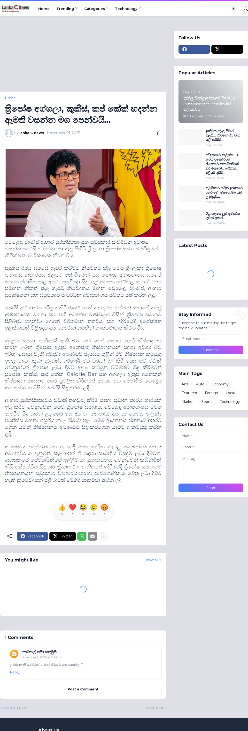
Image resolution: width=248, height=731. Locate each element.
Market (188, 402)
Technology (126, 8)
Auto (200, 384)
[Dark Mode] (235, 9)
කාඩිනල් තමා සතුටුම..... (42, 652)
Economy (220, 384)
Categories (94, 8)
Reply (15, 672)
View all (152, 560)
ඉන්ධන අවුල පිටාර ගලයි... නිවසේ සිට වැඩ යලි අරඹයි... (223, 135)
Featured (189, 393)
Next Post (154, 708)
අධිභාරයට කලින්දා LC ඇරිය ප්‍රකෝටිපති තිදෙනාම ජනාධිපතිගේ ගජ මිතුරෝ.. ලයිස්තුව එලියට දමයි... (222, 164)
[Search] (244, 9)
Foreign (211, 393)
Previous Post (15, 708)
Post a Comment (83, 689)
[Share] (157, 133)
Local (230, 393)
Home (44, 8)
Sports (207, 402)
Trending (65, 8)
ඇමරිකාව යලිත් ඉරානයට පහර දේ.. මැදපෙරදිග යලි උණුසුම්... (224, 192)
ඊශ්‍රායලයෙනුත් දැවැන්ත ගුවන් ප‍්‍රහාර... (223, 215)
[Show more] (103, 536)
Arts (185, 384)
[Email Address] (210, 338)
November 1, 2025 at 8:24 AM (42, 657)
